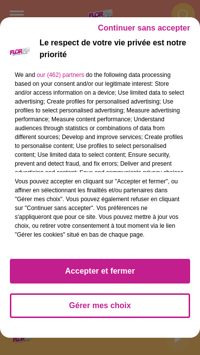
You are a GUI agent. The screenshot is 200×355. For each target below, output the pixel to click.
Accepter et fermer (100, 271)
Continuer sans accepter (144, 28)
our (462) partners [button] (60, 74)
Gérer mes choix (100, 305)
